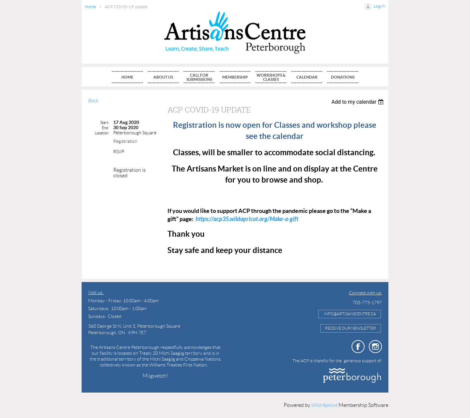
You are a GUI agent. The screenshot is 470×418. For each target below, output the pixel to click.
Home (90, 6)
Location (101, 133)
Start (104, 122)
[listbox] (358, 102)
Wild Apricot (324, 405)
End (105, 128)
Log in (379, 5)
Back (93, 101)
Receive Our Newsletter (350, 328)
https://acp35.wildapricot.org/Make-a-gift (247, 219)
